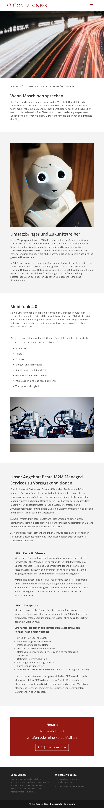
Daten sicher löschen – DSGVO (70, 786)
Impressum (69, 804)
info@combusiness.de (52, 747)
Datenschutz (56, 804)
